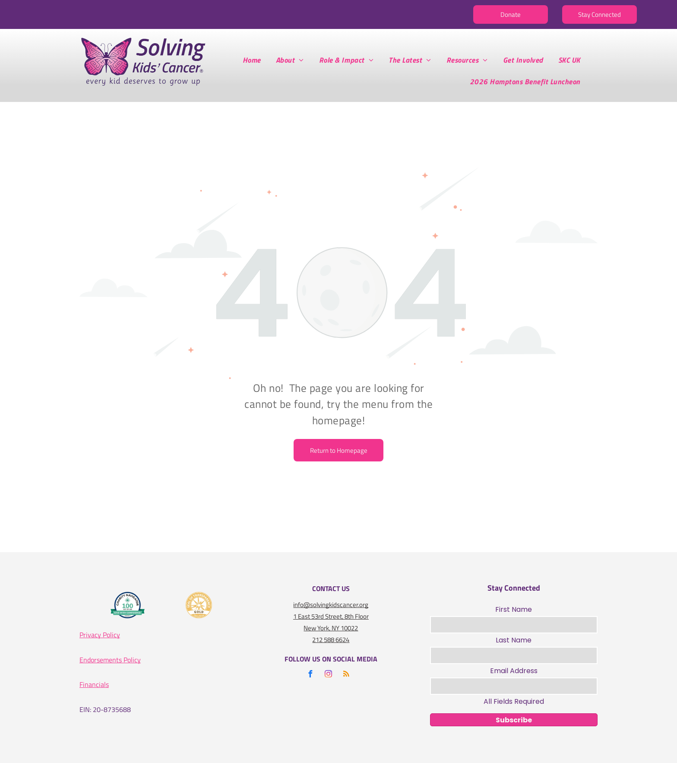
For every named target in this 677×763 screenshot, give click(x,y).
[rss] (346, 675)
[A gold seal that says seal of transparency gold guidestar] (199, 605)
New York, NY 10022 (331, 628)
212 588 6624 (330, 640)
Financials (94, 684)
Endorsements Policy (110, 660)
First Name (513, 609)
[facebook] (310, 675)
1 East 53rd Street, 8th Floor (331, 616)
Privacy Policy (99, 634)
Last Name (513, 640)
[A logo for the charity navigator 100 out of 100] (128, 605)
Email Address (514, 671)
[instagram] (328, 675)
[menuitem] (255, 60)
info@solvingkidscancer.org (330, 605)
